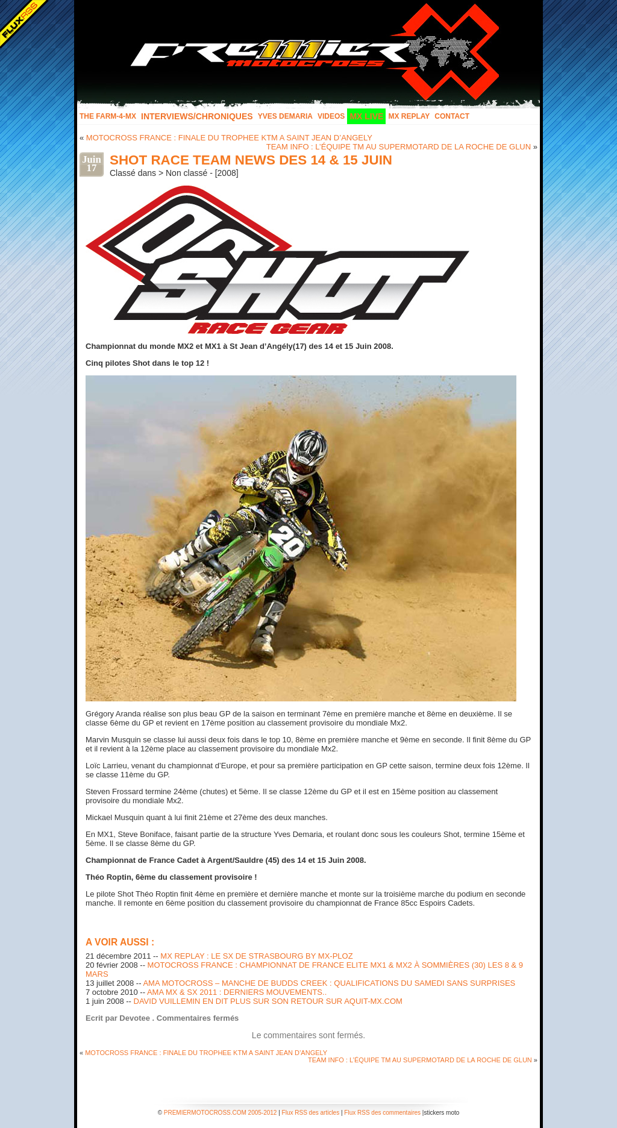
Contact (451, 116)
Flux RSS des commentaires (382, 1112)
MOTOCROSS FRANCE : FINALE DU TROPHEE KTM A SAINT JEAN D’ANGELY (229, 137)
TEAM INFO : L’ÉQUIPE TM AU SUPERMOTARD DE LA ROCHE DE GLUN (398, 146)
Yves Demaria (285, 116)
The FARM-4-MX (108, 116)
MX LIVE (366, 116)
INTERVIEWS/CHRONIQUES (197, 116)
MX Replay (409, 116)
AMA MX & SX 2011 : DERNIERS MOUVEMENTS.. (237, 992)
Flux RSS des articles (311, 1112)
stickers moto (441, 1112)
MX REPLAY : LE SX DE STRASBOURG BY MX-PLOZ (256, 955)
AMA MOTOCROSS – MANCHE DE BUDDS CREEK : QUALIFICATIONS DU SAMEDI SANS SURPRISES (329, 983)
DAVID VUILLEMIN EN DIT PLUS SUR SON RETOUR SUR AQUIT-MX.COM (268, 1001)
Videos (331, 116)
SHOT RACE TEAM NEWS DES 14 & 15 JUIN (251, 160)
